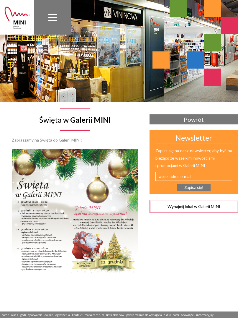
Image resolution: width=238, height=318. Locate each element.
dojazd (49, 315)
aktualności (171, 315)
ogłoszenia (62, 315)
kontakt (77, 315)
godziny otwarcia (31, 315)
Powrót (194, 119)
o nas (14, 315)
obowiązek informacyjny (197, 315)
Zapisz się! (193, 187)
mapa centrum (94, 315)
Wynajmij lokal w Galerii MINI (194, 206)
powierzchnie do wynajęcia (144, 315)
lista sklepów (115, 315)
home (5, 315)
